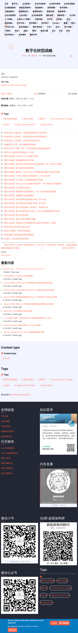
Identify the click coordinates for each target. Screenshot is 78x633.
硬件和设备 (38, 27)
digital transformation (25, 124)
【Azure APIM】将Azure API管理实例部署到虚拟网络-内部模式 (28, 304)
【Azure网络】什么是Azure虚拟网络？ (18, 276)
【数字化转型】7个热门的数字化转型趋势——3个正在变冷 (27, 176)
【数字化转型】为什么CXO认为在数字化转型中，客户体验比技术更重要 (32, 183)
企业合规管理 (10, 15)
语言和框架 (24, 27)
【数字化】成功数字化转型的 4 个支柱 (18, 152)
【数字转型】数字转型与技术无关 (16, 227)
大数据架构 (10, 11)
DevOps (56, 23)
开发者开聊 (5, 426)
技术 (58, 27)
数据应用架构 (25, 8)
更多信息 (12, 630)
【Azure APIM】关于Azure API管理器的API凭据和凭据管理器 (28, 283)
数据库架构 (38, 11)
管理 (34, 31)
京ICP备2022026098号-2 (21, 394)
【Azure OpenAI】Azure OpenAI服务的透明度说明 (23, 332)
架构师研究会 (6, 436)
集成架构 (39, 8)
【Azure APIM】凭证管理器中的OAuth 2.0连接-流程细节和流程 (28, 290)
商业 (17, 31)
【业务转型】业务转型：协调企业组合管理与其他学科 (25, 136)
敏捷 (66, 23)
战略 (26, 31)
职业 (68, 31)
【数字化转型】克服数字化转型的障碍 (18, 195)
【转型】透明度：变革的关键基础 (16, 230)
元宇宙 (50, 19)
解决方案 (44, 31)
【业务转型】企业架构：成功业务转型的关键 (21, 140)
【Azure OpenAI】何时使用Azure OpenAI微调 (22, 325)
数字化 (15, 4)
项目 (73, 23)
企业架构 (26, 4)
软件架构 (64, 8)
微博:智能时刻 (6, 463)
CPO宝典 (4, 416)
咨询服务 (22, 35)
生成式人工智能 (24, 19)
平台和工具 (10, 27)
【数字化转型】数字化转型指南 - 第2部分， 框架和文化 (25, 207)
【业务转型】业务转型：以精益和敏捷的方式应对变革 (25, 132)
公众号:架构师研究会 (9, 453)
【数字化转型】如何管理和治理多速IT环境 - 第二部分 (24, 203)
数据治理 (51, 11)
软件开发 (21, 23)
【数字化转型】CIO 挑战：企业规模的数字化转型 (23, 180)
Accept (54, 623)
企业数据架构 (10, 8)
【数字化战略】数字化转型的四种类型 (18, 168)
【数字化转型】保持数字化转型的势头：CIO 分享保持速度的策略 (29, 191)
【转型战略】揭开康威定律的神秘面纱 (18, 234)
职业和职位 (10, 35)
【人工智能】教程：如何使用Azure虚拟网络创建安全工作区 (27, 318)
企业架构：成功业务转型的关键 (16, 238)
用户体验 (69, 27)
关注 (54, 31)
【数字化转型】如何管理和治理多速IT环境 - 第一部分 (24, 199)
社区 (61, 31)
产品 (49, 27)
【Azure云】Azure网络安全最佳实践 (17, 311)
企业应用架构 (69, 4)
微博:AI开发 (5, 458)
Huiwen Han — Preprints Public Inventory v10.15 (23, 269)
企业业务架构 (40, 4)
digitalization (47, 124)
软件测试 (33, 23)
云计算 (73, 15)
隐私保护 (50, 15)
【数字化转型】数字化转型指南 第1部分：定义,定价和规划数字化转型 (31, 211)
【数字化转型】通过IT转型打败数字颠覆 (19, 219)
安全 (69, 19)
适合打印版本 (6, 93)
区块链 (59, 19)
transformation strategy (62, 119)
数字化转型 (28, 119)
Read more (5, 255)
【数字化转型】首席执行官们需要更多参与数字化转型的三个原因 (29, 223)
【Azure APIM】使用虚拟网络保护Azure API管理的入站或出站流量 (30, 297)
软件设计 (45, 23)
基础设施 (9, 23)
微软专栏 (33, 35)
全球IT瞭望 (5, 421)
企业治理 (23, 15)
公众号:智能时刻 (7, 448)
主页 (6, 4)
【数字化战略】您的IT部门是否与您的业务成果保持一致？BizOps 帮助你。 (33, 164)
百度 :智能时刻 (7, 468)
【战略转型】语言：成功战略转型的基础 (19, 144)
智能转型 (61, 15)
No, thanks (64, 623)
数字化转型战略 (10, 119)
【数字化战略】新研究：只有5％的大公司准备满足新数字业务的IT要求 (31, 172)
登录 (36, 93)
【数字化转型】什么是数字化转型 (16, 187)
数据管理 (62, 11)
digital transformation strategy (14, 85)
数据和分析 (24, 11)
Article (7, 358)
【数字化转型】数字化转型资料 (16, 215)
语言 (3, 74)
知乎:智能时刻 (6, 473)
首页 (24, 55)
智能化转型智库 (7, 431)
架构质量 (52, 8)
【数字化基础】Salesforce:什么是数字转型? (21, 156)
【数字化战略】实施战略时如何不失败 (18, 160)
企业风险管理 (37, 15)
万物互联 (39, 19)
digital (7, 124)
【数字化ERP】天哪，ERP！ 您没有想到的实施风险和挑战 (26, 148)
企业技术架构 (54, 4)
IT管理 (8, 31)
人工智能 (9, 19)
